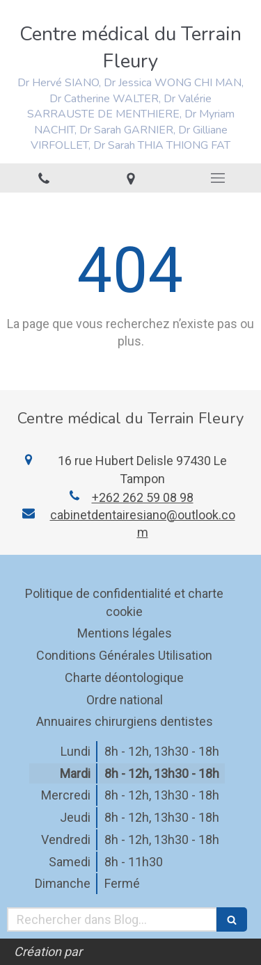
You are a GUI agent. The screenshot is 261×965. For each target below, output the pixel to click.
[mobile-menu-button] (217, 178)
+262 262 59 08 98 (142, 497)
